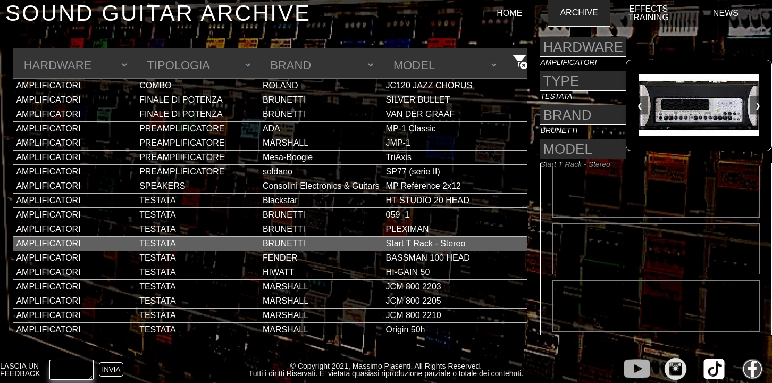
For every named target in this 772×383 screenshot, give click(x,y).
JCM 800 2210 (413, 315)
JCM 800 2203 (413, 286)
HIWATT (279, 272)
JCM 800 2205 (413, 300)
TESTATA (157, 200)
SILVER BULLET (418, 99)
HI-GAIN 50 (408, 272)
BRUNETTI (284, 99)
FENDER (280, 257)
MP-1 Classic (411, 128)
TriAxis (399, 157)
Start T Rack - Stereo (426, 243)
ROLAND (280, 85)
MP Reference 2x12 (423, 185)
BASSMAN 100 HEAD (428, 257)
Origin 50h (405, 329)
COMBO (155, 85)
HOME (509, 13)
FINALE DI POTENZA (180, 99)
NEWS (726, 13)
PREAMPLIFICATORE (181, 128)
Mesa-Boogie (288, 157)
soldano (277, 171)
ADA (271, 128)
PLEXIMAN (407, 229)
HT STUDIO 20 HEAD (427, 200)
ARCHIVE (579, 13)
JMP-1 (398, 142)
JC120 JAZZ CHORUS (429, 85)
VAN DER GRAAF (420, 114)
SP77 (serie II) (413, 171)
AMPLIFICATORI (48, 85)
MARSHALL (285, 142)
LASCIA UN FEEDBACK (20, 369)
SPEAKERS (162, 185)
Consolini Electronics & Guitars (321, 185)
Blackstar (280, 200)
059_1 (398, 214)
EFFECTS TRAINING (648, 13)
